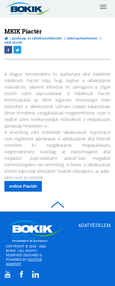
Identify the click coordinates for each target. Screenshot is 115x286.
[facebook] (21, 274)
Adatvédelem (94, 225)
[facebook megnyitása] (8, 50)
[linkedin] (35, 274)
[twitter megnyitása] (17, 50)
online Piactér (23, 186)
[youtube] (7, 274)
